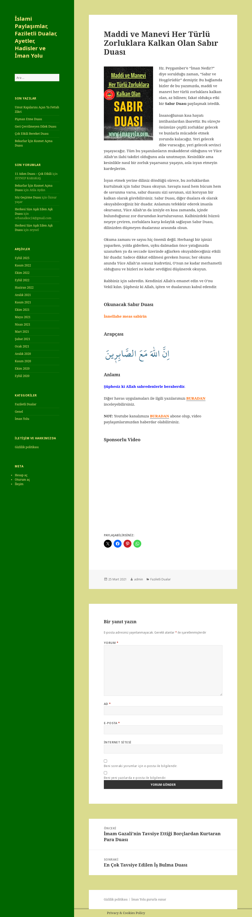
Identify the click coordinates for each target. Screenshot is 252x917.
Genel (19, 411)
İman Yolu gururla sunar (148, 899)
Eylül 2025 (22, 258)
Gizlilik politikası (27, 447)
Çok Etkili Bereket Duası (31, 133)
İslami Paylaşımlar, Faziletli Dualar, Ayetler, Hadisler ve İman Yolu (36, 37)
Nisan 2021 (22, 324)
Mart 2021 (22, 331)
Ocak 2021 (22, 346)
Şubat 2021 (22, 339)
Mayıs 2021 (23, 317)
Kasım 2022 (23, 265)
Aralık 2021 (23, 295)
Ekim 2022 (22, 273)
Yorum (111, 643)
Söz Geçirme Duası (28, 197)
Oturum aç (22, 479)
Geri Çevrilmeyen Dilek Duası (35, 126)
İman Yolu (22, 419)
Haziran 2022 (24, 287)
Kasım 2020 (23, 361)
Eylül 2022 (22, 280)
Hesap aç (21, 475)
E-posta (112, 723)
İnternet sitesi (117, 742)
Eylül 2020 (22, 376)
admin (138, 579)
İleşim (19, 484)
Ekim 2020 (22, 368)
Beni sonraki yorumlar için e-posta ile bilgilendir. (140, 766)
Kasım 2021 (23, 302)
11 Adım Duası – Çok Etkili (33, 174)
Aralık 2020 (23, 354)
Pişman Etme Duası (28, 119)
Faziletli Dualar (25, 404)
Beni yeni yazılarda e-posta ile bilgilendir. (135, 778)
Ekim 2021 (22, 310)
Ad (107, 704)
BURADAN (159, 415)
